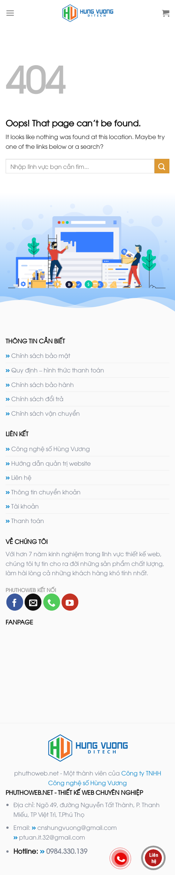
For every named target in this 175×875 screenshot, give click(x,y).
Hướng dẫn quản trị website (51, 463)
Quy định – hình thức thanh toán (57, 370)
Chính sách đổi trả (37, 398)
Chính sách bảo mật (40, 355)
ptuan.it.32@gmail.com (52, 837)
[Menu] (10, 13)
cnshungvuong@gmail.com (77, 827)
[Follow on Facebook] (14, 602)
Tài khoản (25, 506)
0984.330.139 (66, 850)
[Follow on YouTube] (70, 602)
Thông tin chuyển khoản (46, 492)
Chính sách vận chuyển (45, 413)
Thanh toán (27, 520)
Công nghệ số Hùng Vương (50, 448)
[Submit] (161, 166)
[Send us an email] (33, 602)
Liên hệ (21, 477)
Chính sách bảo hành (42, 384)
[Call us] (51, 602)
